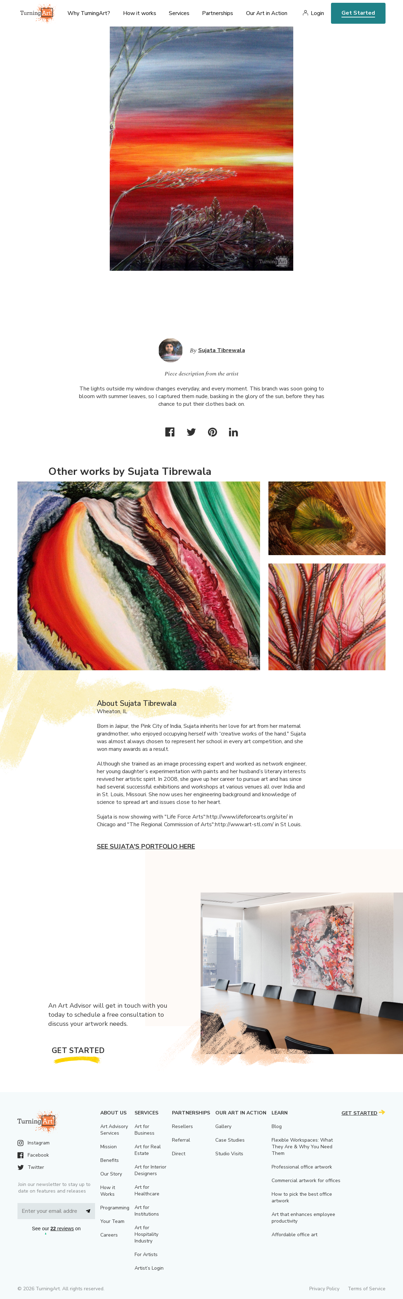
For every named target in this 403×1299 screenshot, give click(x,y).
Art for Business (144, 1129)
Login (317, 13)
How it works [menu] (139, 13)
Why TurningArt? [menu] (88, 13)
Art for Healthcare (147, 1190)
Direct (178, 1153)
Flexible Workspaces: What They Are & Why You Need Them (302, 1147)
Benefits (109, 1160)
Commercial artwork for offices (306, 1180)
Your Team (112, 1221)
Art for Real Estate (148, 1150)
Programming (114, 1207)
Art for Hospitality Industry (146, 1234)
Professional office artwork (302, 1167)
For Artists (146, 1254)
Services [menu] (179, 13)
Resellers (182, 1126)
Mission (108, 1146)
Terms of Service (367, 1288)
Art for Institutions (147, 1210)
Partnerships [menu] (217, 13)
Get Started (358, 13)
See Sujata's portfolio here (146, 846)
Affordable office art (294, 1234)
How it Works (107, 1190)
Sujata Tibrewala (221, 350)
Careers (109, 1235)
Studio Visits (229, 1153)
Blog (277, 1126)
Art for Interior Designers (150, 1170)
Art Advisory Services (114, 1129)
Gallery (223, 1126)
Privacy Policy (324, 1288)
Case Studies (230, 1140)
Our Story (111, 1174)
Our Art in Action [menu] (266, 13)
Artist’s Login (149, 1268)
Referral (181, 1140)
